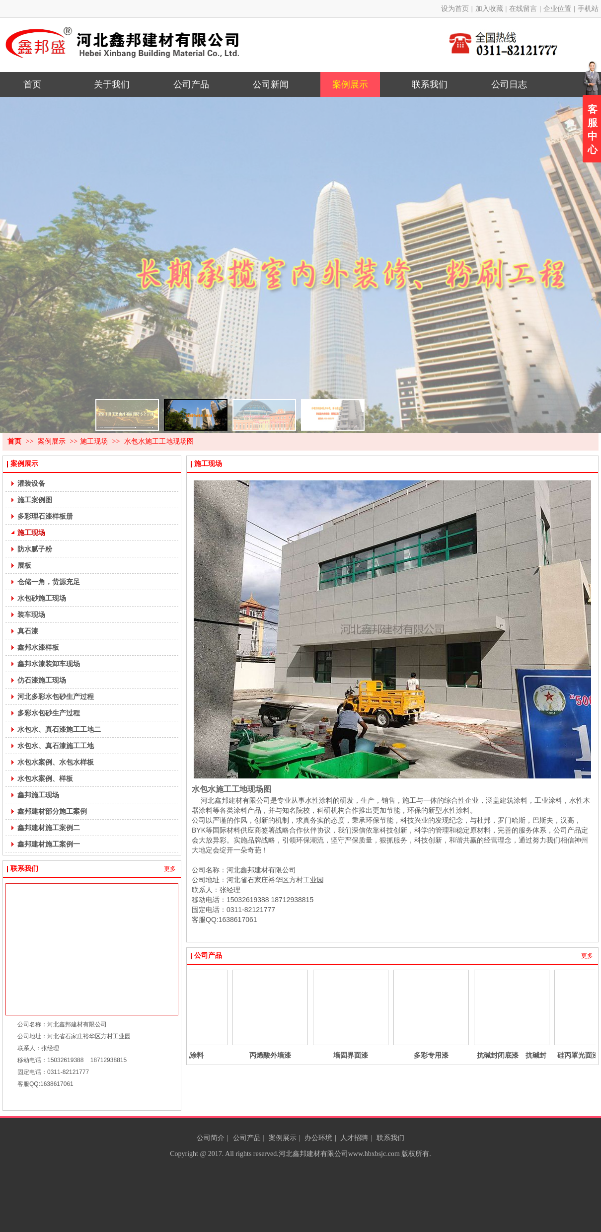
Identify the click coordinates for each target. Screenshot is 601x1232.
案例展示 (53, 441)
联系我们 (24, 868)
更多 (170, 869)
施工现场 (94, 441)
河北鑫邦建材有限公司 (313, 1153)
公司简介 (211, 1138)
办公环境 (318, 1138)
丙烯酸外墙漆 (310, 1055)
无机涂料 (229, 1055)
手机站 (588, 8)
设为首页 (455, 8)
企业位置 (557, 8)
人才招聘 (354, 1138)
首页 (14, 441)
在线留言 (523, 8)
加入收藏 (489, 8)
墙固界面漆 (390, 1055)
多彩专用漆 (470, 1055)
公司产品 (208, 955)
